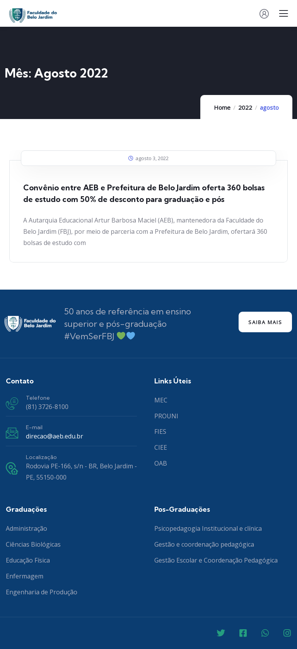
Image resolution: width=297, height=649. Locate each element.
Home (222, 107)
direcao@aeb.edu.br (54, 436)
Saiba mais (265, 322)
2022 (245, 107)
